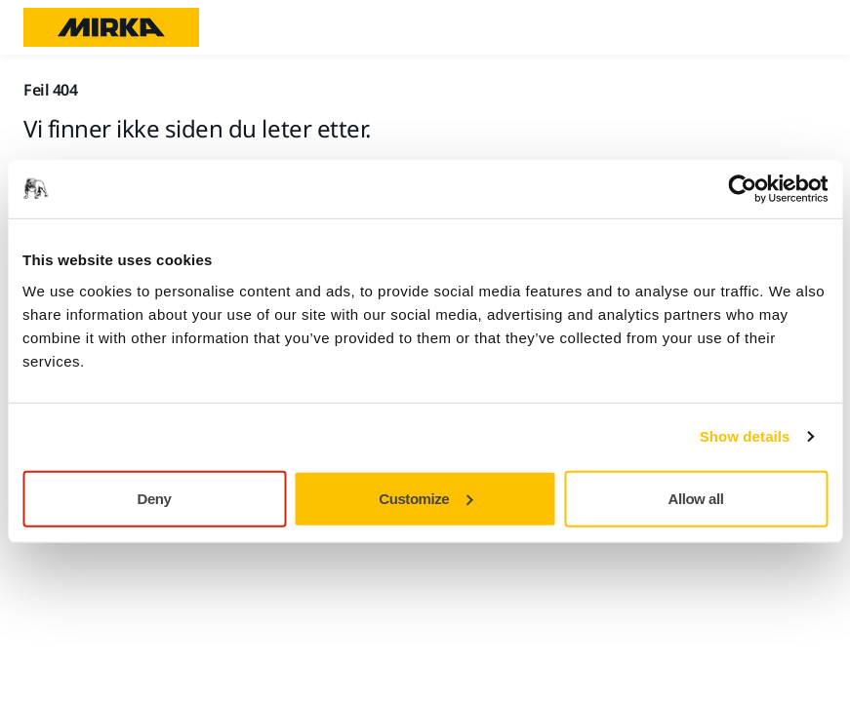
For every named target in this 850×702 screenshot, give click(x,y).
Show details (745, 436)
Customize (425, 497)
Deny (155, 497)
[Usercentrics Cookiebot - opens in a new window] (742, 189)
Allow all (696, 497)
